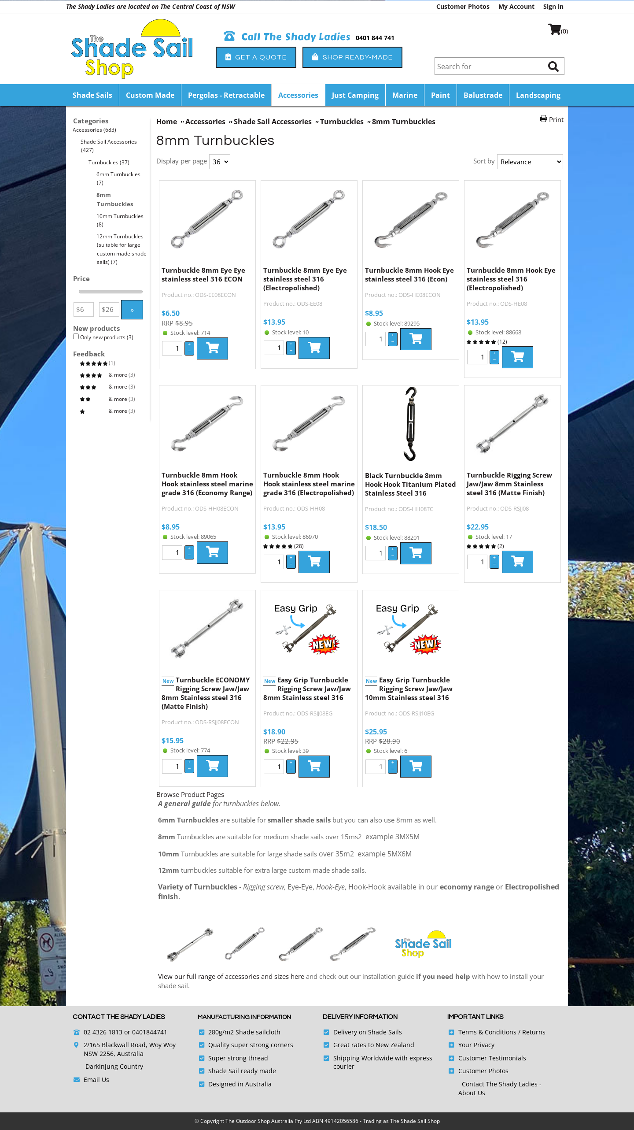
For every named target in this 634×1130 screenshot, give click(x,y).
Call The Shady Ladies (287, 37)
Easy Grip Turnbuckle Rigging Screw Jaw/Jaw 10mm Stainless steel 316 (409, 688)
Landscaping (538, 95)
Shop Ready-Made (352, 57)
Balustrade (483, 95)
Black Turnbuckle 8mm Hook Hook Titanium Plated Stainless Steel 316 (410, 484)
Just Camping (355, 95)
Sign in (553, 6)
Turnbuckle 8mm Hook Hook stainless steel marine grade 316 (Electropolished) (309, 484)
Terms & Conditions (487, 1032)
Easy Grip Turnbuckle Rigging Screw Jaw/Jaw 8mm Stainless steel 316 (307, 688)
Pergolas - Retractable (226, 95)
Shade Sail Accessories (109, 146)
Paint (440, 95)
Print (556, 119)
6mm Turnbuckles (118, 178)
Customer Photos (463, 6)
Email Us (96, 1079)
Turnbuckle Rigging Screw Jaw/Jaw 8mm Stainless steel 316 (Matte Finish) (509, 484)
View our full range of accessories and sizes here (231, 976)
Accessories (298, 95)
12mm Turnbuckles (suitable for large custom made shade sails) (122, 249)
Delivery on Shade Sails (367, 1032)
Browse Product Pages (190, 794)
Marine (404, 95)
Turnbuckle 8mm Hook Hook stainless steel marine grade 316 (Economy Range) (207, 484)
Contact (474, 1084)
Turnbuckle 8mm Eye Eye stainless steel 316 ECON (203, 274)
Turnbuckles (109, 162)
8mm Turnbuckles (115, 199)
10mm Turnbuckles (120, 220)
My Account (516, 6)
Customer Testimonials (492, 1058)
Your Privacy (476, 1045)
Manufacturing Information (244, 1017)
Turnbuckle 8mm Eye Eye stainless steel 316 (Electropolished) (305, 279)
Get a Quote (256, 57)
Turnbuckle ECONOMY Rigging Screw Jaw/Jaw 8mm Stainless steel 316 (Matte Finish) (206, 693)
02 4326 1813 (103, 1032)
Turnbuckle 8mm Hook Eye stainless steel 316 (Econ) (409, 274)
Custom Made (150, 95)
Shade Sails (92, 95)
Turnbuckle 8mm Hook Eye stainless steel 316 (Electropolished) (511, 279)
